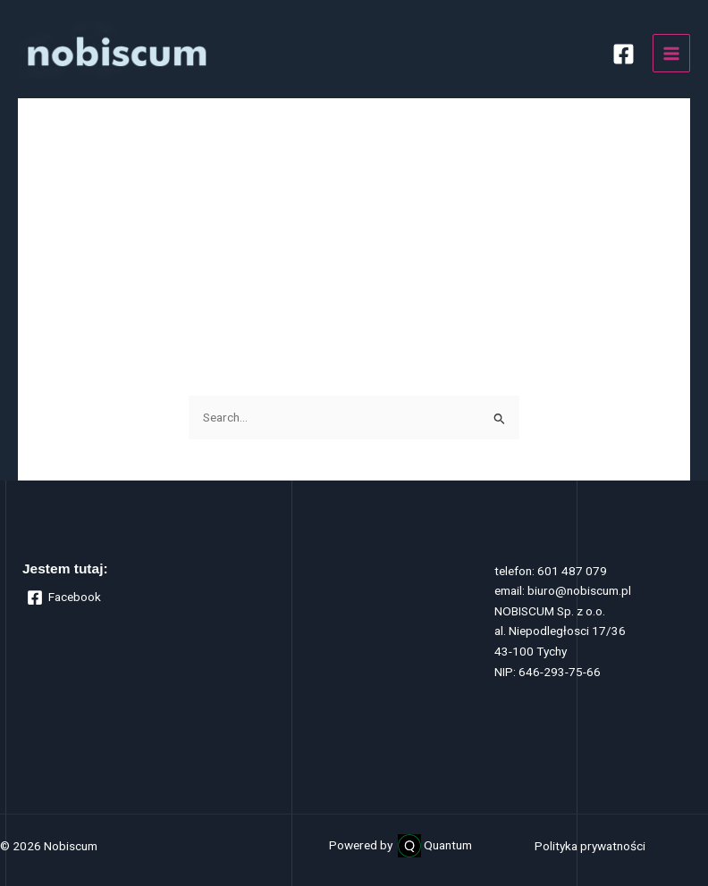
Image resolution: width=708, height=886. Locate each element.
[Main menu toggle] (672, 53)
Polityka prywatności (590, 846)
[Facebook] (623, 54)
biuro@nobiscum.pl (579, 590)
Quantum (448, 845)
